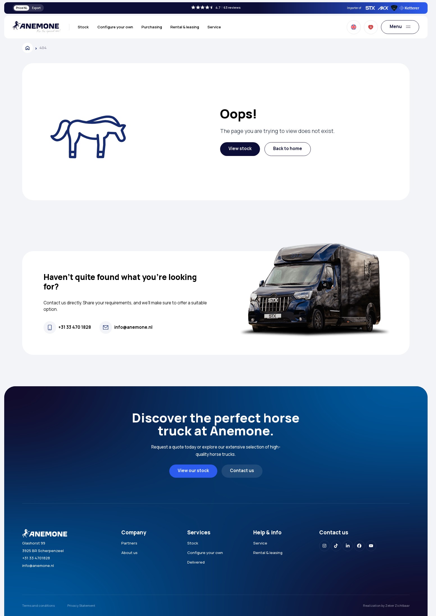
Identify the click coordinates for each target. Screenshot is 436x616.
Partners (129, 543)
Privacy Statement (81, 605)
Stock (83, 26)
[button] (240, 149)
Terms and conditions (38, 605)
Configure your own (115, 26)
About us (129, 552)
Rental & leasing (184, 26)
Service (214, 26)
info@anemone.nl (38, 565)
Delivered (196, 562)
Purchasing (151, 26)
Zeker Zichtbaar (397, 605)
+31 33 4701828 (36, 557)
